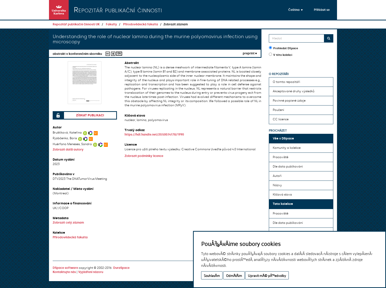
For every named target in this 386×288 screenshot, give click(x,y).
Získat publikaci (90, 115)
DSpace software (65, 268)
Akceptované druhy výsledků (293, 91)
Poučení (278, 110)
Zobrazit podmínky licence (144, 156)
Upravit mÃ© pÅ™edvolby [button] (267, 275)
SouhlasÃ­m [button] (212, 275)
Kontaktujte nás (64, 272)
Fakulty (111, 24)
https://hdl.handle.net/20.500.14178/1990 (154, 134)
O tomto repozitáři (286, 82)
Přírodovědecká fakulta (140, 24)
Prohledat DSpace (283, 48)
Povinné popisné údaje (289, 100)
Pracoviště (280, 157)
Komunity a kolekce (287, 148)
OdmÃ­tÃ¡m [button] (234, 275)
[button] (295, 10)
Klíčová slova (282, 194)
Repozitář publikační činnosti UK (76, 24)
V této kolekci (280, 55)
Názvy (277, 185)
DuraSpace (121, 268)
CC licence (281, 119)
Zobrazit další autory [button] (68, 149)
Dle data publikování (288, 166)
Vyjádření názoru (90, 272)
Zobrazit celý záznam (68, 222)
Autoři (277, 176)
